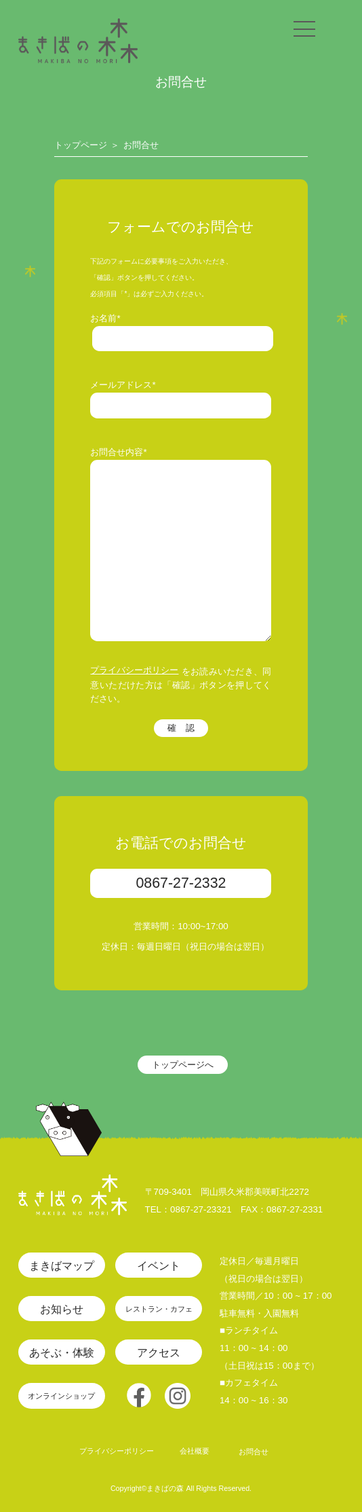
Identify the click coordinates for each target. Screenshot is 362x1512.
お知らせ (61, 1309)
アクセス (158, 1352)
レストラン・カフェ (159, 1309)
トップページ (80, 145)
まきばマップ (61, 1265)
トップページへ (183, 1065)
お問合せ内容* (118, 452)
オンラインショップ (61, 1396)
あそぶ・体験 (61, 1352)
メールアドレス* (122, 385)
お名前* (105, 318)
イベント (158, 1265)
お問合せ (141, 145)
